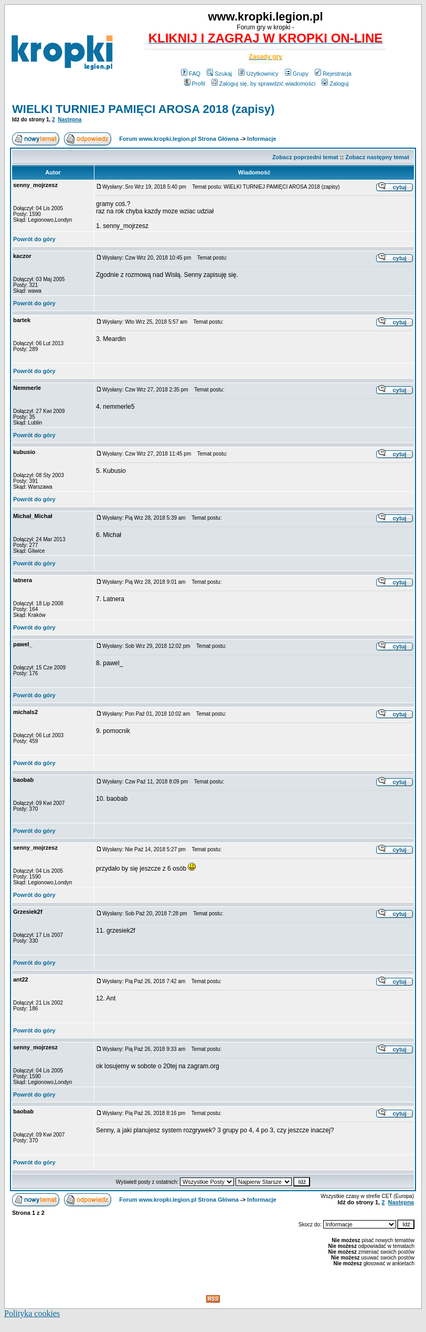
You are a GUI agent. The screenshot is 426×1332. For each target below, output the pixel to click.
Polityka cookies (32, 1313)
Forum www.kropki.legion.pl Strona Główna (179, 139)
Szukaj (219, 73)
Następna (69, 119)
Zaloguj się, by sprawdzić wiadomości (263, 83)
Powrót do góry (34, 239)
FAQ (190, 73)
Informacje (261, 139)
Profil (194, 83)
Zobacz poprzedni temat (305, 157)
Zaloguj (335, 83)
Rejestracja (333, 73)
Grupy (296, 73)
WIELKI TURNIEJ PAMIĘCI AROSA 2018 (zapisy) (143, 109)
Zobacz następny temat (377, 157)
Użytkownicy (258, 73)
